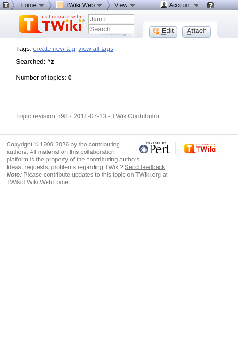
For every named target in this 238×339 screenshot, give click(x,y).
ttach (197, 30)
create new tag (54, 48)
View (125, 4)
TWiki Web (79, 4)
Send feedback (145, 166)
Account (179, 4)
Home (32, 4)
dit (163, 30)
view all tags (96, 48)
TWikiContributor (136, 116)
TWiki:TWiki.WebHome (38, 182)
